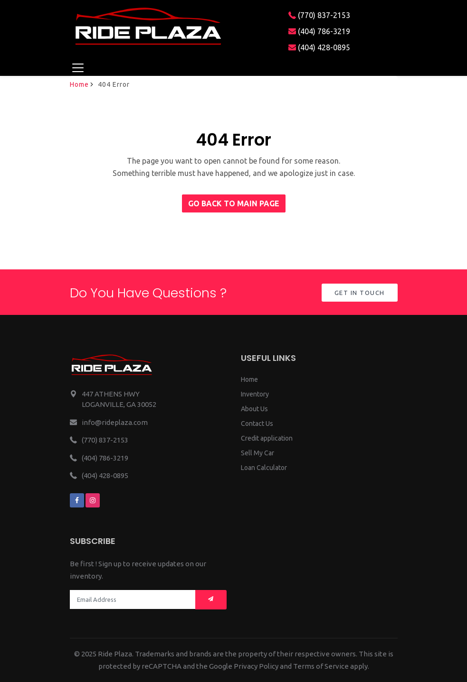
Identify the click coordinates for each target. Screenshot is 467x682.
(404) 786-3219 (319, 31)
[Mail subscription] (211, 599)
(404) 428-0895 (319, 47)
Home (79, 84)
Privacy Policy (256, 666)
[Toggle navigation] (78, 67)
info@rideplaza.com (115, 422)
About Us (254, 409)
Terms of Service (321, 666)
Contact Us (257, 423)
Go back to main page (233, 203)
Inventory (255, 394)
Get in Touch (359, 292)
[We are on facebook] (77, 500)
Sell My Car (257, 453)
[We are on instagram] (93, 500)
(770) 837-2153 (319, 15)
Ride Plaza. (115, 654)
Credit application (267, 438)
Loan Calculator (264, 467)
